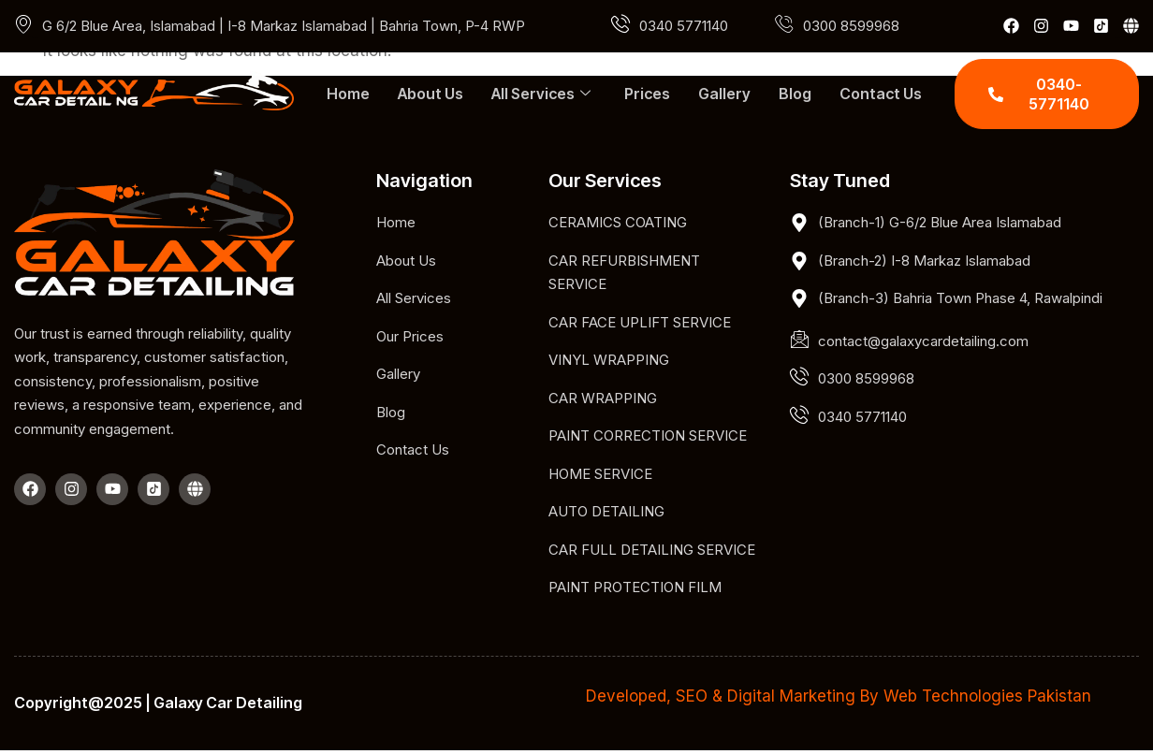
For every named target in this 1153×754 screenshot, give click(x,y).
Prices (647, 93)
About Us (430, 93)
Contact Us (880, 93)
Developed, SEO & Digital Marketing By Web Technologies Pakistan (838, 696)
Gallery (724, 93)
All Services (541, 94)
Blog (795, 93)
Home (348, 93)
